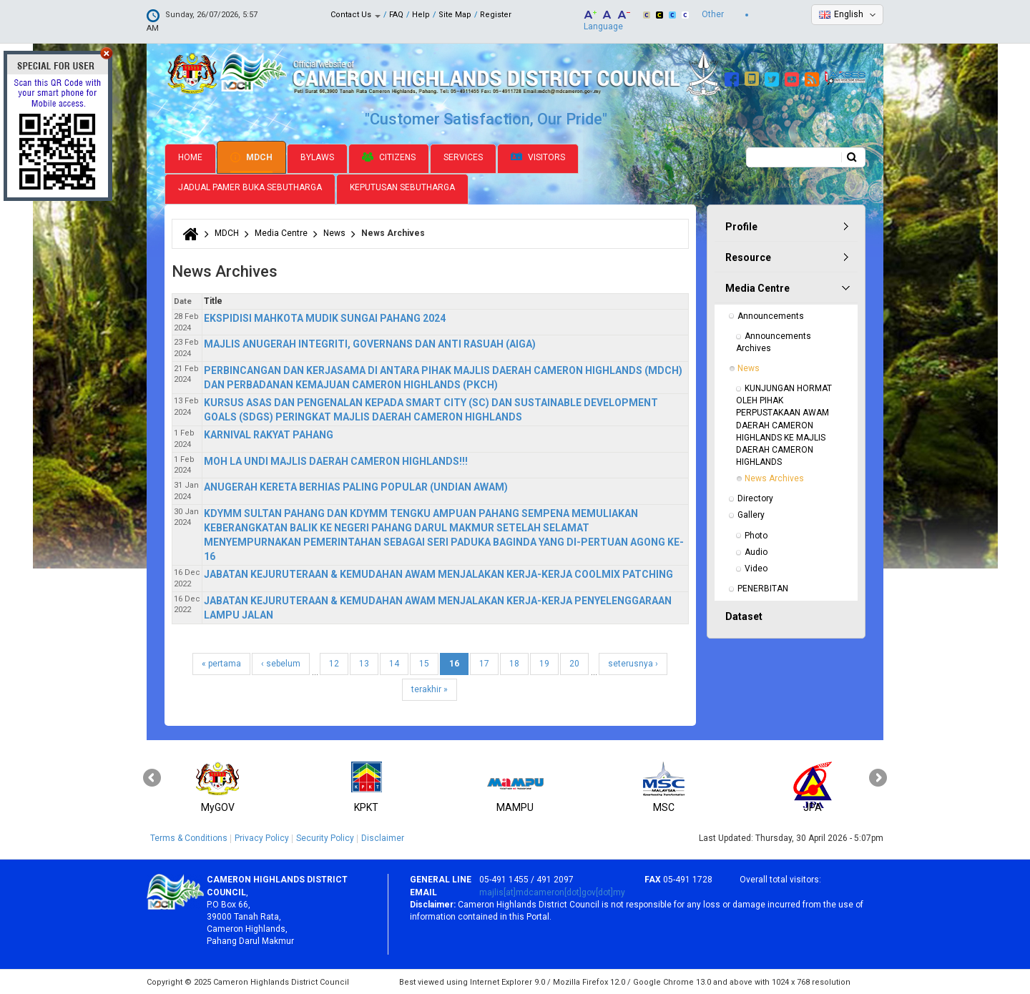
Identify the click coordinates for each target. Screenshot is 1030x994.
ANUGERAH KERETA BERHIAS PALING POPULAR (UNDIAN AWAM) (356, 485)
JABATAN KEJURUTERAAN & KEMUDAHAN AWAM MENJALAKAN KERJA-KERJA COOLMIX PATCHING (438, 573)
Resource (748, 256)
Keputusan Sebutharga (402, 187)
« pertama (221, 662)
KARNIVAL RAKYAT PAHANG (268, 433)
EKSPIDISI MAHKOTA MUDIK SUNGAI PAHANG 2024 (325, 317)
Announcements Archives (774, 341)
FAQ (396, 14)
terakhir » (429, 688)
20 (574, 662)
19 (544, 662)
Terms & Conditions (188, 837)
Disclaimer (382, 837)
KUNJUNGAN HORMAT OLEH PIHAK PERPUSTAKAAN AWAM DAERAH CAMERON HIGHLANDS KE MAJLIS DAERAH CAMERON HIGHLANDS (785, 424)
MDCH (251, 156)
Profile (741, 225)
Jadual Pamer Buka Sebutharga (250, 187)
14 (394, 662)
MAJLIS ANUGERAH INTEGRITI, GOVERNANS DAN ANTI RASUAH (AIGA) (370, 342)
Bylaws (317, 156)
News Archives (774, 477)
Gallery (751, 514)
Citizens (389, 156)
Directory (755, 497)
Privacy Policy (262, 837)
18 (514, 662)
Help (421, 14)
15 (424, 662)
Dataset (743, 615)
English (848, 14)
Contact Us (355, 14)
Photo (756, 534)
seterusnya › (633, 662)
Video (756, 567)
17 (484, 662)
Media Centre (281, 232)
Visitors (538, 156)
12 (334, 662)
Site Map (454, 14)
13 (364, 662)
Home (190, 156)
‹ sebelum (280, 662)
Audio (756, 551)
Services (463, 156)
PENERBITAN (762, 587)
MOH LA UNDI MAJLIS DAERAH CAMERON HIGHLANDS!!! (336, 460)
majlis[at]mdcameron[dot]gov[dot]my (552, 891)
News (334, 232)
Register (495, 14)
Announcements (770, 315)
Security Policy (325, 837)
